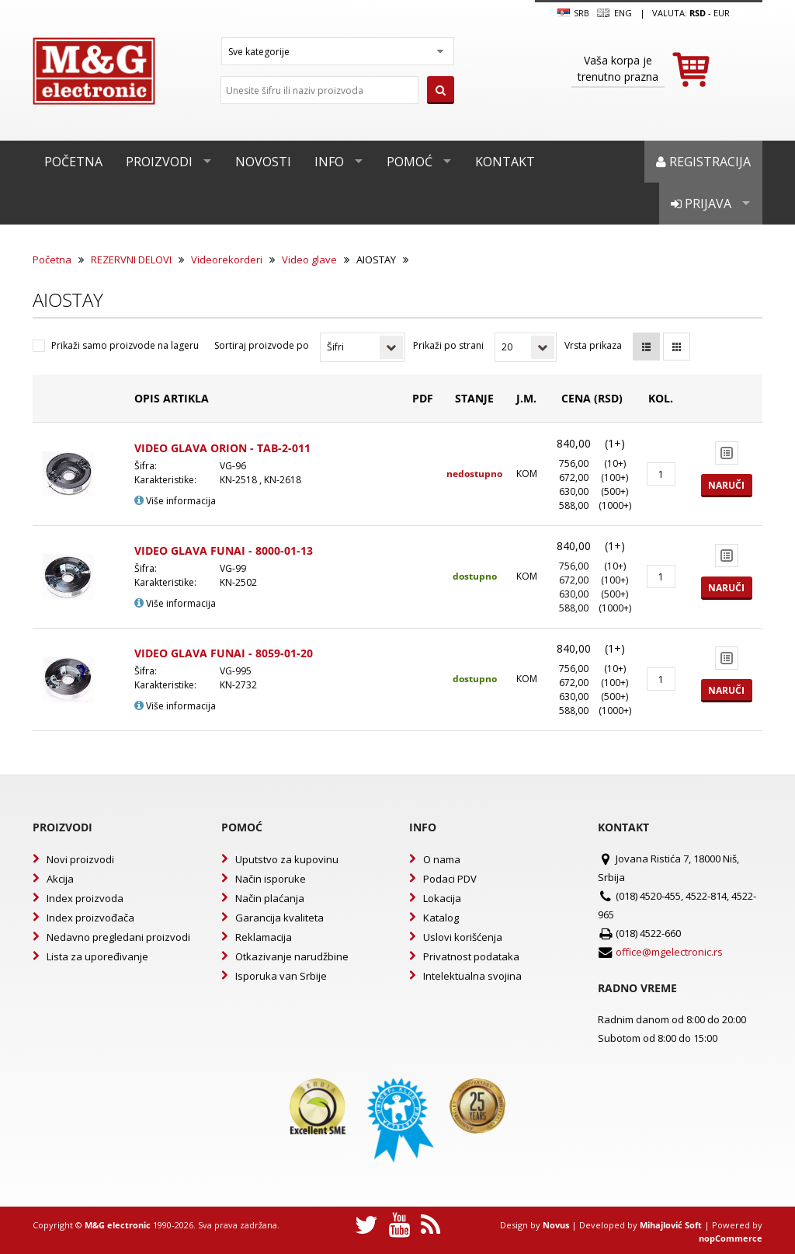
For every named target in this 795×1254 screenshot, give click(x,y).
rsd (697, 13)
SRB (573, 13)
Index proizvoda (85, 898)
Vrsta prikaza (593, 345)
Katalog (441, 918)
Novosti (263, 161)
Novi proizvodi (80, 859)
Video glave (309, 259)
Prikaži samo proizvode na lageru (125, 345)
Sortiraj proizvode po (261, 345)
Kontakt (505, 161)
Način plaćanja (269, 898)
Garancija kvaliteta (279, 918)
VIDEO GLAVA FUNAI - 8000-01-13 (223, 550)
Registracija (703, 161)
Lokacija (442, 898)
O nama (441, 859)
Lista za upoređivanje (97, 956)
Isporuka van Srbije (281, 976)
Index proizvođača (90, 918)
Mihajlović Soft (671, 1225)
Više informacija (175, 500)
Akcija (60, 879)
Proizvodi (159, 161)
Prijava (701, 203)
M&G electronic (118, 1225)
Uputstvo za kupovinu (286, 859)
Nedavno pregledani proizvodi (118, 937)
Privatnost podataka (471, 956)
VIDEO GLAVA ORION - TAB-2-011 (222, 448)
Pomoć (409, 161)
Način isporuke (270, 879)
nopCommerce (730, 1238)
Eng (614, 13)
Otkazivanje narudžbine (292, 956)
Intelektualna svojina (472, 976)
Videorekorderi (226, 259)
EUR (721, 13)
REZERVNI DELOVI (131, 259)
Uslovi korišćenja (462, 937)
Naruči (726, 485)
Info (329, 161)
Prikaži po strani (448, 345)
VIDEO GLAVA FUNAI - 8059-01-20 (223, 653)
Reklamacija (263, 937)
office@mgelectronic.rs (669, 952)
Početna (73, 161)
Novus (556, 1225)
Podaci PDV (450, 879)
